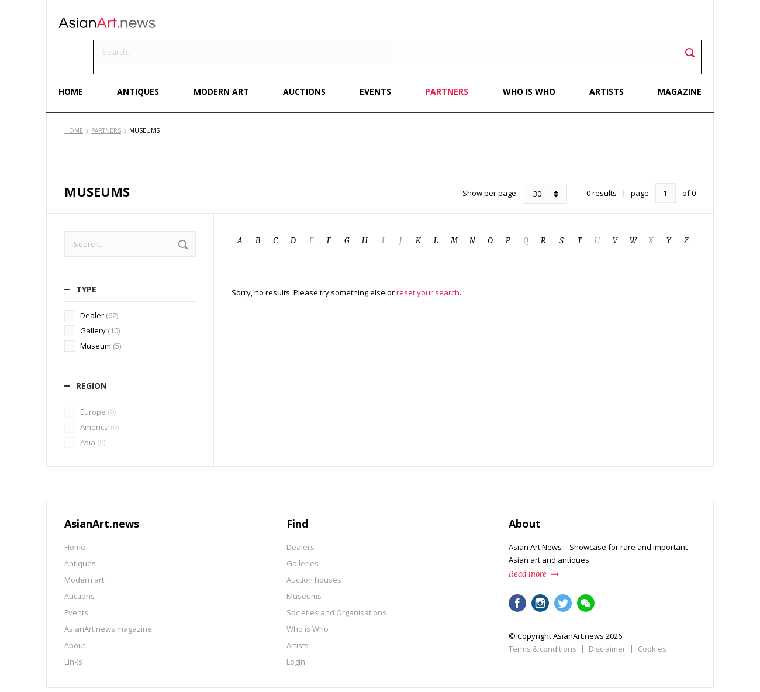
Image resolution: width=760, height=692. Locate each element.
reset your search (428, 262)
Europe (98, 381)
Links (73, 630)
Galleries (302, 532)
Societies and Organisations (336, 581)
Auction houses (313, 548)
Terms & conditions (542, 617)
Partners (445, 62)
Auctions (305, 62)
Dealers (300, 516)
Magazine (674, 62)
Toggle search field (683, 29)
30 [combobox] (537, 163)
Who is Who (526, 62)
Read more (528, 543)
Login (295, 630)
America (99, 396)
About (74, 614)
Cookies (652, 617)
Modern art (224, 62)
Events (375, 62)
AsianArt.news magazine (108, 598)
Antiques (143, 62)
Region (91, 355)
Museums (304, 565)
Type (86, 258)
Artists (602, 62)
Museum (100, 315)
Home (76, 62)
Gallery (100, 300)
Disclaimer (607, 617)
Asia (92, 411)
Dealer (99, 285)
